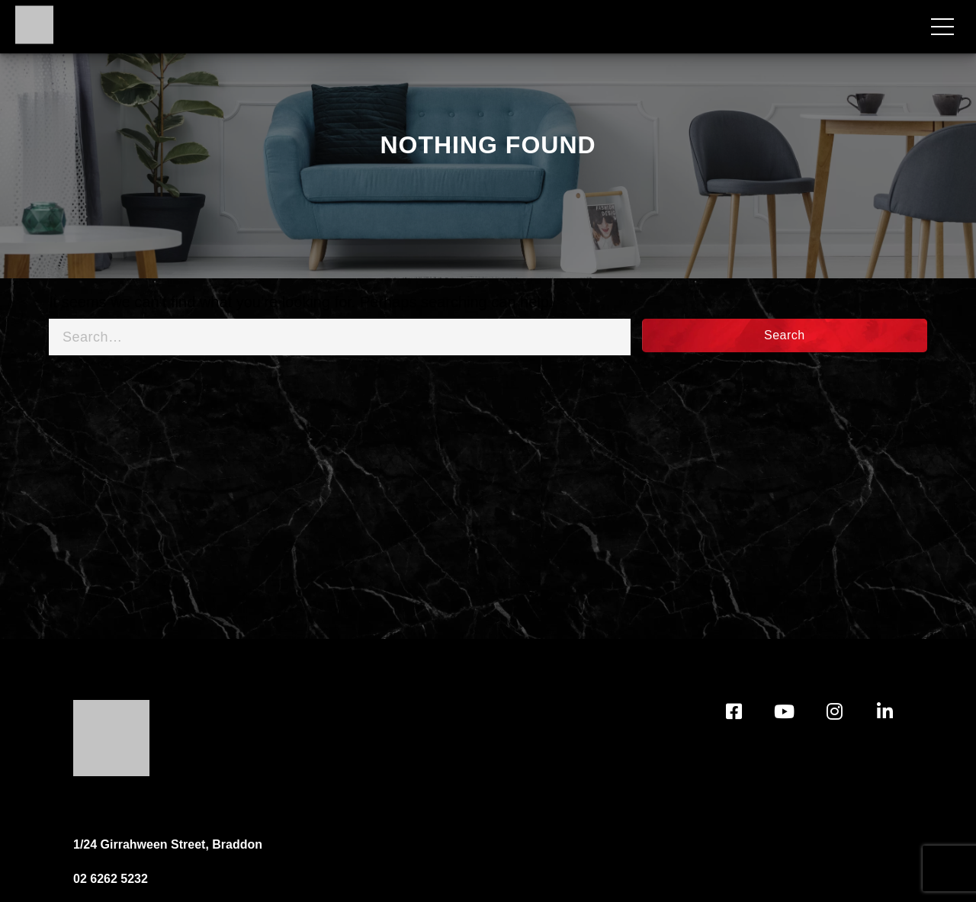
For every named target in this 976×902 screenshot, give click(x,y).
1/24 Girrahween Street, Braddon (167, 844)
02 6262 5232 (110, 878)
